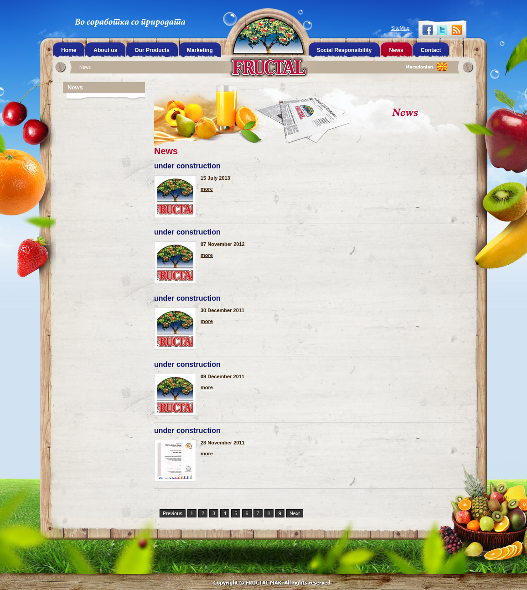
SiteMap (400, 28)
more (207, 189)
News (85, 67)
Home (68, 50)
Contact (431, 50)
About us (105, 50)
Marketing (200, 50)
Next (294, 513)
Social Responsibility (344, 50)
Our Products (152, 50)
